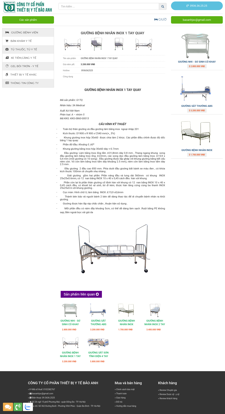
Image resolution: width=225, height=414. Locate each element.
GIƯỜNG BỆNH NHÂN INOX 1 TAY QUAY (70, 356)
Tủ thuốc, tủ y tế (21, 49)
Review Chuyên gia (168, 390)
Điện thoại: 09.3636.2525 (42, 397)
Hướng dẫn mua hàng (126, 406)
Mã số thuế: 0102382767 (42, 389)
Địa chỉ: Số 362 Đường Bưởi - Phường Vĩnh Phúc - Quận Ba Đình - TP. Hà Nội (65, 406)
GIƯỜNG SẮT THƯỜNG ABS (196, 105)
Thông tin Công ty (22, 83)
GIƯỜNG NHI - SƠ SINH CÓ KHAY (197, 61)
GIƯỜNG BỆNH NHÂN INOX (196, 150)
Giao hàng (121, 397)
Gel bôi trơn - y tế (21, 66)
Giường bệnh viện (21, 32)
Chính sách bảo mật (125, 389)
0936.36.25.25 (197, 5)
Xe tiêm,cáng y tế (20, 57)
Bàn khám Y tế (18, 40)
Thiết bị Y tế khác (21, 74)
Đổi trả (119, 402)
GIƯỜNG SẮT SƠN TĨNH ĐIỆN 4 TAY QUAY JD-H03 (98, 356)
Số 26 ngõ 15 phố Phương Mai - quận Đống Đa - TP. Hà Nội (58, 402)
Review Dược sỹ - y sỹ (169, 394)
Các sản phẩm (28, 20)
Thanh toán (121, 393)
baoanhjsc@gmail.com (197, 20)
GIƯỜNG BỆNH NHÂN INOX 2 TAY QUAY (154, 324)
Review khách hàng (168, 398)
